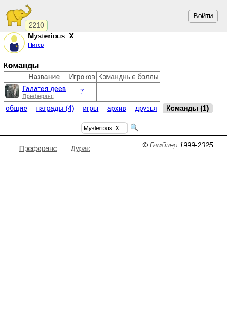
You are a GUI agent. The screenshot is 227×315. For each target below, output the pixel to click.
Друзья (146, 108)
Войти (203, 16)
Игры (90, 108)
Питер (36, 45)
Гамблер (163, 145)
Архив (116, 108)
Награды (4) (55, 108)
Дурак (80, 148)
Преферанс (38, 96)
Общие (16, 108)
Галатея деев (44, 88)
